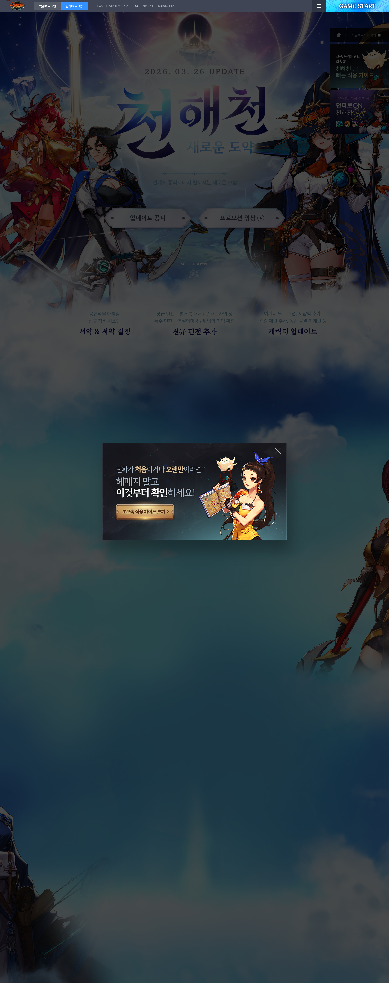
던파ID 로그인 (74, 6)
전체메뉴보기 (319, 6)
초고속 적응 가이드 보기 (194, 491)
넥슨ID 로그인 (47, 6)
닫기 (277, 452)
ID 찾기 (100, 6)
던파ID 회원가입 (143, 6)
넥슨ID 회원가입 (119, 6)
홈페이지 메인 (166, 6)
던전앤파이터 (17, 6)
